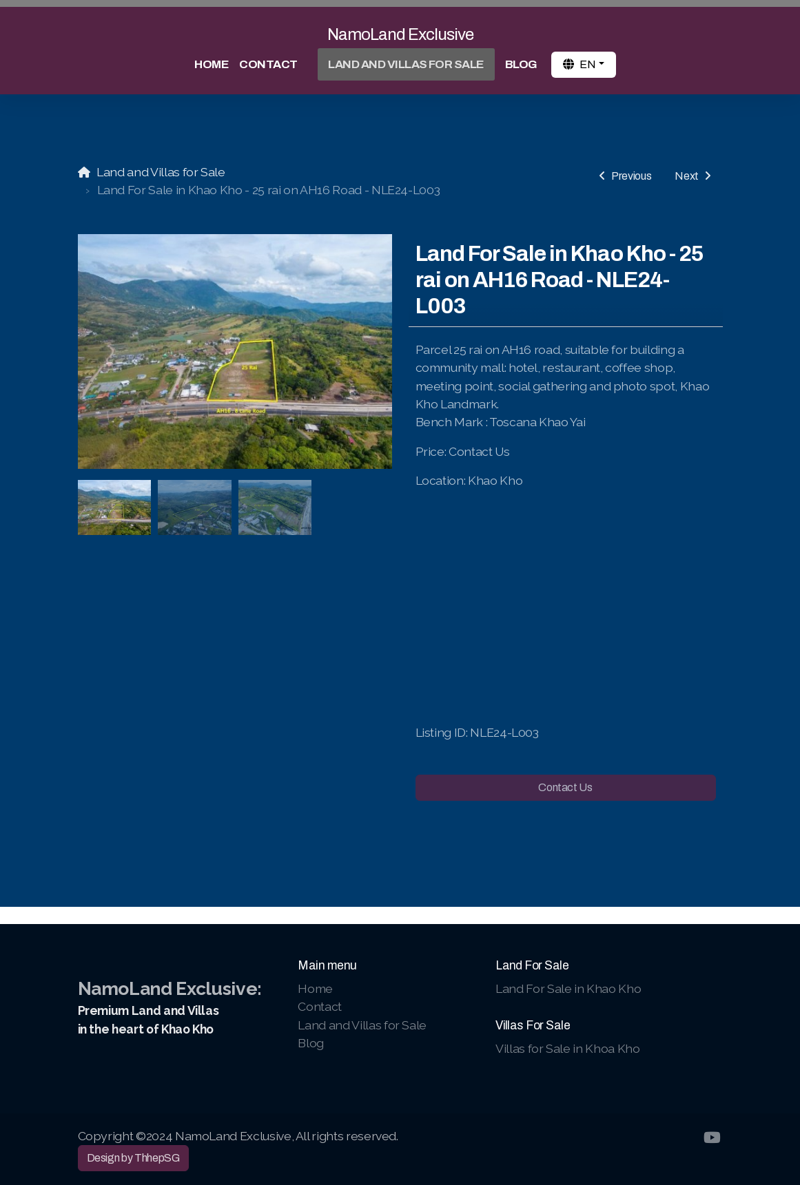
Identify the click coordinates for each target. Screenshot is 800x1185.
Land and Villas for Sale (160, 172)
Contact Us (565, 787)
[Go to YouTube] (712, 1137)
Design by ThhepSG (133, 1158)
